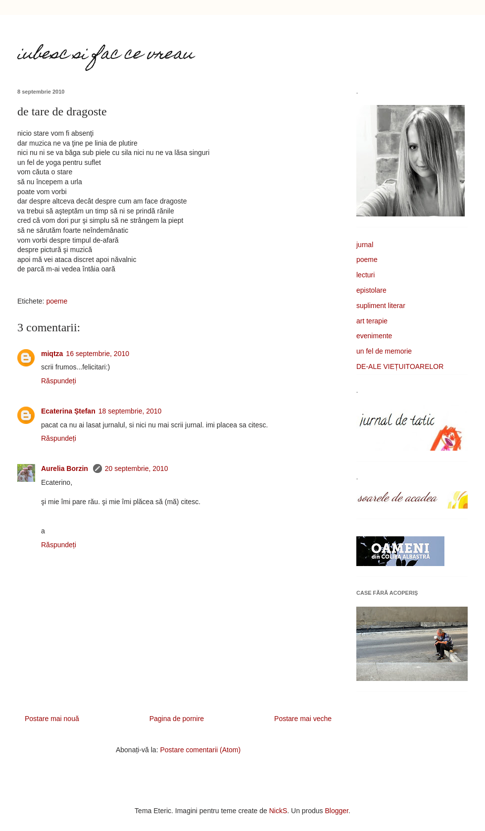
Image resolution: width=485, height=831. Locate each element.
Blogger (336, 811)
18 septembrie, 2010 (130, 411)
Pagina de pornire (176, 719)
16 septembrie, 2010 (97, 354)
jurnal (364, 245)
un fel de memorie (384, 351)
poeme (56, 301)
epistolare (371, 290)
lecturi (365, 275)
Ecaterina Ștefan (68, 411)
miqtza (52, 354)
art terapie (372, 321)
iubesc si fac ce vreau (105, 55)
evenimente (374, 336)
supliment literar (380, 306)
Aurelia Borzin (65, 468)
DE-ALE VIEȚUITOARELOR (399, 366)
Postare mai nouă (52, 719)
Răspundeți (58, 381)
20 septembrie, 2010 (136, 468)
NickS (278, 811)
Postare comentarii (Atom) (200, 750)
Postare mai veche (303, 719)
